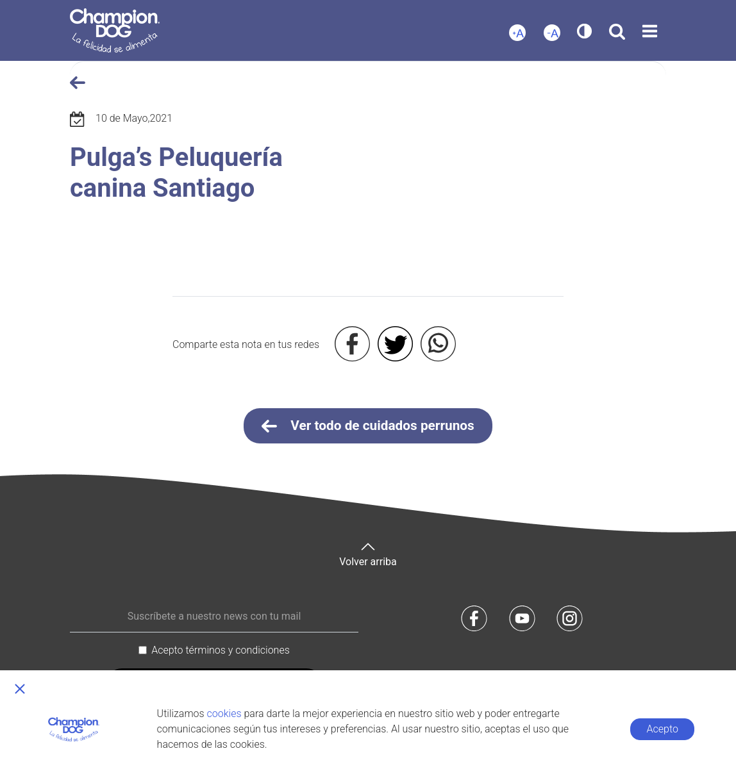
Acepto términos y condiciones (220, 650)
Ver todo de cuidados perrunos (368, 426)
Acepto (662, 729)
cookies (224, 713)
